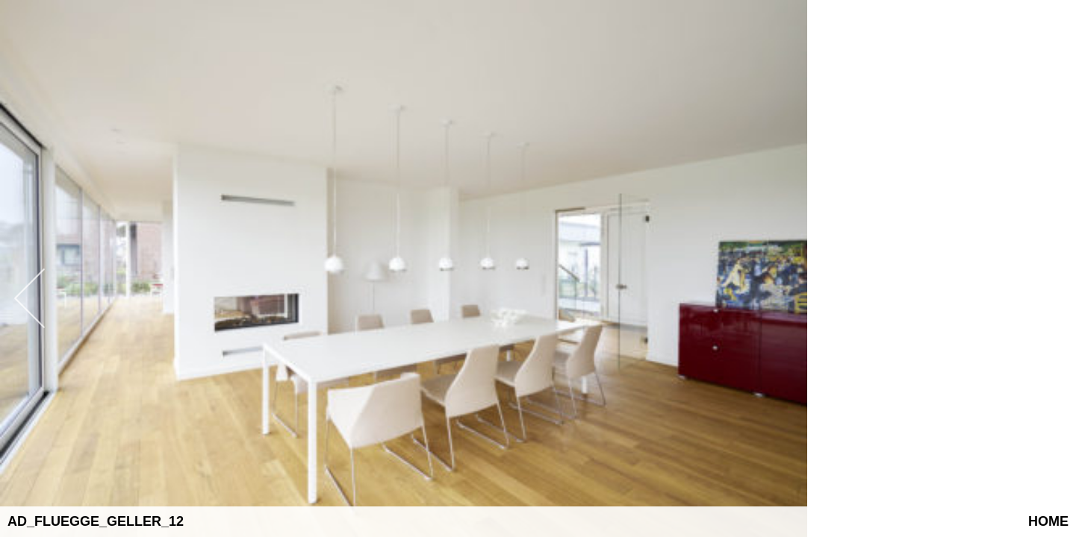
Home (1048, 521)
